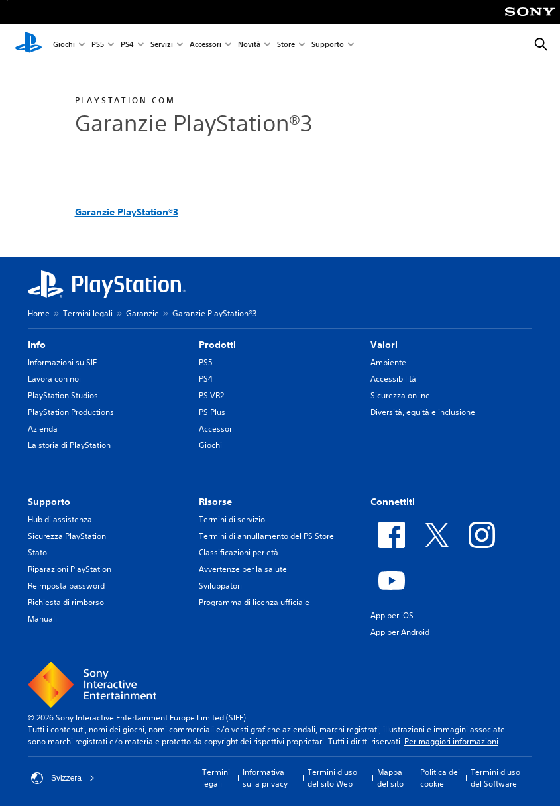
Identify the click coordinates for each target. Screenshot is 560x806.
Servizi (161, 45)
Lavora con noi (54, 378)
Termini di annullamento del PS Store (266, 536)
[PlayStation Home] (28, 45)
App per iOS (392, 615)
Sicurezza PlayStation (67, 536)
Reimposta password (66, 585)
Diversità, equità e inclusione (422, 412)
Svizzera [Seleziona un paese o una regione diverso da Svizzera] (63, 778)
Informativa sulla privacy (265, 777)
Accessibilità (393, 378)
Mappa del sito (390, 777)
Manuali (42, 618)
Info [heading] (37, 345)
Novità (249, 45)
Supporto (327, 45)
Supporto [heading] (49, 502)
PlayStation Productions (71, 412)
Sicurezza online (400, 395)
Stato (37, 552)
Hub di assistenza (60, 519)
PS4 (127, 45)
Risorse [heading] (215, 502)
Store (286, 45)
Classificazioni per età (238, 552)
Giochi (64, 45)
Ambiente (388, 362)
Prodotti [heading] (217, 345)
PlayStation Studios (63, 395)
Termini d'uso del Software (495, 777)
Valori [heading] (384, 345)
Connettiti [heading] (392, 502)
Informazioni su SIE (62, 362)
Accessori (205, 45)
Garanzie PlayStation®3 (126, 212)
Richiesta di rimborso (66, 602)
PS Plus (212, 412)
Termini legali (88, 313)
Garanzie (142, 313)
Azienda (43, 428)
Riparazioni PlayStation (69, 569)
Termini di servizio (232, 519)
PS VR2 (211, 395)
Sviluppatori (220, 585)
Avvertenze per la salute (243, 569)
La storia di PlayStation (69, 445)
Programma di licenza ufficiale (254, 602)
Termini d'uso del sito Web (332, 777)
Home (39, 313)
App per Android (399, 632)
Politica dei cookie (440, 777)
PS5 (97, 45)
